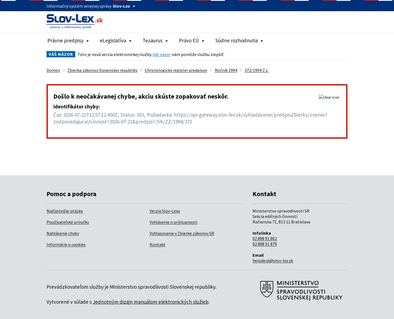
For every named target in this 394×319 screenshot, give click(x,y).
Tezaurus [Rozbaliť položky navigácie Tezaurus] (155, 40)
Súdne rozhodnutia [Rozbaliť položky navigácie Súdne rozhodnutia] (239, 40)
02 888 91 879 (265, 244)
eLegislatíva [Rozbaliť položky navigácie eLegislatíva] (116, 40)
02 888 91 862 (265, 238)
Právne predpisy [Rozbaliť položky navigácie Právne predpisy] (68, 40)
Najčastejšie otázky (65, 211)
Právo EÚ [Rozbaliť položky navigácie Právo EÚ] (191, 40)
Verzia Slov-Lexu (165, 211)
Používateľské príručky (68, 222)
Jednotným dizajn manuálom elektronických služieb (150, 302)
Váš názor (162, 54)
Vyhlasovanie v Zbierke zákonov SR (182, 233)
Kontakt (158, 244)
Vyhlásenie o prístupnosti (173, 222)
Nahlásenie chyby (63, 233)
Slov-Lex (124, 6)
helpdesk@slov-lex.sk (273, 260)
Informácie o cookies (66, 244)
